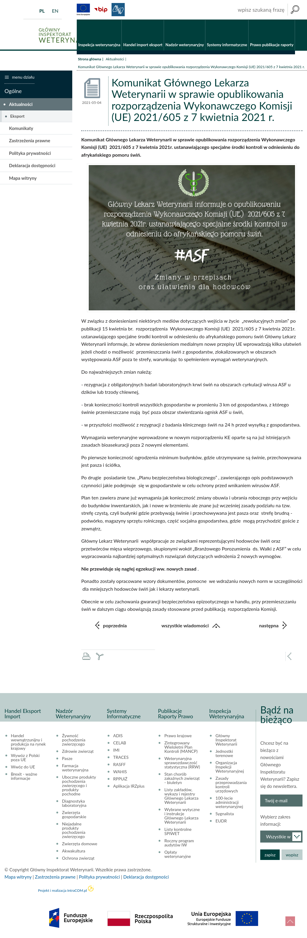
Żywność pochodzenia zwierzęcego (73, 740)
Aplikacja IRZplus (129, 786)
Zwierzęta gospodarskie (74, 815)
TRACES (121, 758)
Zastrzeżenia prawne (29, 141)
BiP (100, 9)
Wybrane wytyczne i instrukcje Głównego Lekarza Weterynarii (182, 816)
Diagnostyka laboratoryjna (74, 803)
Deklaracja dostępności (32, 166)
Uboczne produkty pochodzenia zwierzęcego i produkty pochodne (79, 785)
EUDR (221, 821)
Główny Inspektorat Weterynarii (226, 740)
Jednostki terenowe (224, 753)
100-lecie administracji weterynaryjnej (229, 802)
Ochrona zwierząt (78, 858)
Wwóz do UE (23, 767)
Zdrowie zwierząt (78, 751)
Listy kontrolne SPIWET (178, 832)
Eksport (17, 116)
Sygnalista (225, 814)
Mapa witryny (23, 178)
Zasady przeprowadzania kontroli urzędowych (231, 785)
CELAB (119, 743)
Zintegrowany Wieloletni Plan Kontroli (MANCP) (181, 747)
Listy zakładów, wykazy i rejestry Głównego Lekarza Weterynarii (181, 796)
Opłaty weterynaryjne (177, 854)
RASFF (119, 765)
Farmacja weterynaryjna (75, 768)
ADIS (118, 736)
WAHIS (120, 772)
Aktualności (115, 59)
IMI (116, 750)
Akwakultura (73, 851)
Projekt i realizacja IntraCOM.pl (62, 890)
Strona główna (89, 59)
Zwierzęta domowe (79, 844)
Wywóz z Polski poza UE (25, 758)
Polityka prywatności (30, 153)
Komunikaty (21, 128)
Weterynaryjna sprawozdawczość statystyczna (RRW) (182, 763)
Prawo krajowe (178, 736)
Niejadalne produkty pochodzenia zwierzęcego (73, 830)
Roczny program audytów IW (179, 843)
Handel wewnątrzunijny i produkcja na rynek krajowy (28, 742)
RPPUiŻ (120, 779)
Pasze (67, 759)
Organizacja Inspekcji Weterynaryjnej (230, 767)
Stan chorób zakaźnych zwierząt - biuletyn (182, 778)
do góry (290, 921)
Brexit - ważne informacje (24, 776)
